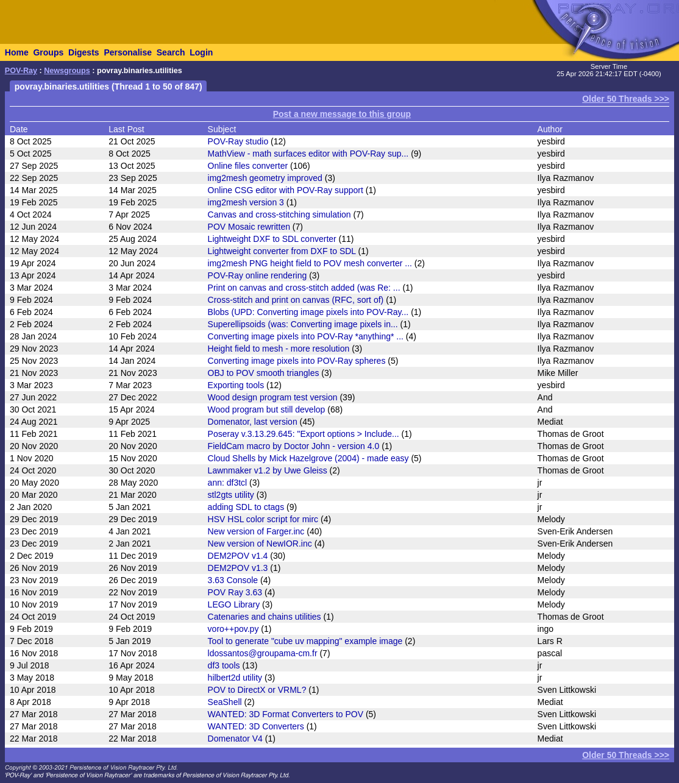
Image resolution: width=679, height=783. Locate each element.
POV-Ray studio (238, 141)
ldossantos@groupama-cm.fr (263, 653)
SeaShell (225, 702)
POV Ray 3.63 (235, 592)
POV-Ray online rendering (257, 275)
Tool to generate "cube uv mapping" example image (305, 641)
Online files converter (248, 166)
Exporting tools (236, 385)
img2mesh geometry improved (265, 178)
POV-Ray (21, 70)
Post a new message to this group (342, 114)
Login (201, 52)
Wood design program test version (273, 397)
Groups (48, 52)
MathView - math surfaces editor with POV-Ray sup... (308, 153)
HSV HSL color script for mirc (263, 519)
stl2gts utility (231, 495)
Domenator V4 (235, 738)
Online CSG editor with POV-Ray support (285, 190)
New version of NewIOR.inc (260, 543)
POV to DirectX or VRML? (257, 690)
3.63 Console (233, 580)
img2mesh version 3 (246, 202)
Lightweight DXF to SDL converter (272, 239)
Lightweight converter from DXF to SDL (282, 251)
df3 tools (224, 665)
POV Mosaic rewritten (249, 227)
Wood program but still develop (266, 409)
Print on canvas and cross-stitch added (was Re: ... (304, 287)
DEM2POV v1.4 (238, 556)
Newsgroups (67, 70)
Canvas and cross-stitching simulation (279, 214)
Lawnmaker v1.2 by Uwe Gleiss (267, 470)
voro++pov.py (233, 629)
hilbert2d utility (235, 677)
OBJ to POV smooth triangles (263, 373)
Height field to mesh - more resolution (279, 348)
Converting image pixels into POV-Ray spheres (297, 361)
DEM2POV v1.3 (238, 568)
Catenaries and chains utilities (264, 617)
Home (17, 52)
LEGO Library (234, 604)
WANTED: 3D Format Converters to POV (285, 714)
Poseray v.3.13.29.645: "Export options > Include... (303, 434)
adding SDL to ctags (246, 507)
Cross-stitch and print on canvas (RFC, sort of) (296, 300)
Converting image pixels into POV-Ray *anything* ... (305, 336)
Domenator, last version (252, 422)
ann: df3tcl (227, 482)
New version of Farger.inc (256, 531)
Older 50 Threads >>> (625, 99)
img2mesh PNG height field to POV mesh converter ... (310, 263)
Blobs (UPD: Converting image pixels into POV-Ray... (308, 312)
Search (171, 52)
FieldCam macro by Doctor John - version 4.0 (294, 446)
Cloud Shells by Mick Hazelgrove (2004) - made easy (308, 458)
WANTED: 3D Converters (256, 726)
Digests (83, 52)
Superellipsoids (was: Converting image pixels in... (303, 324)
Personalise (128, 52)
